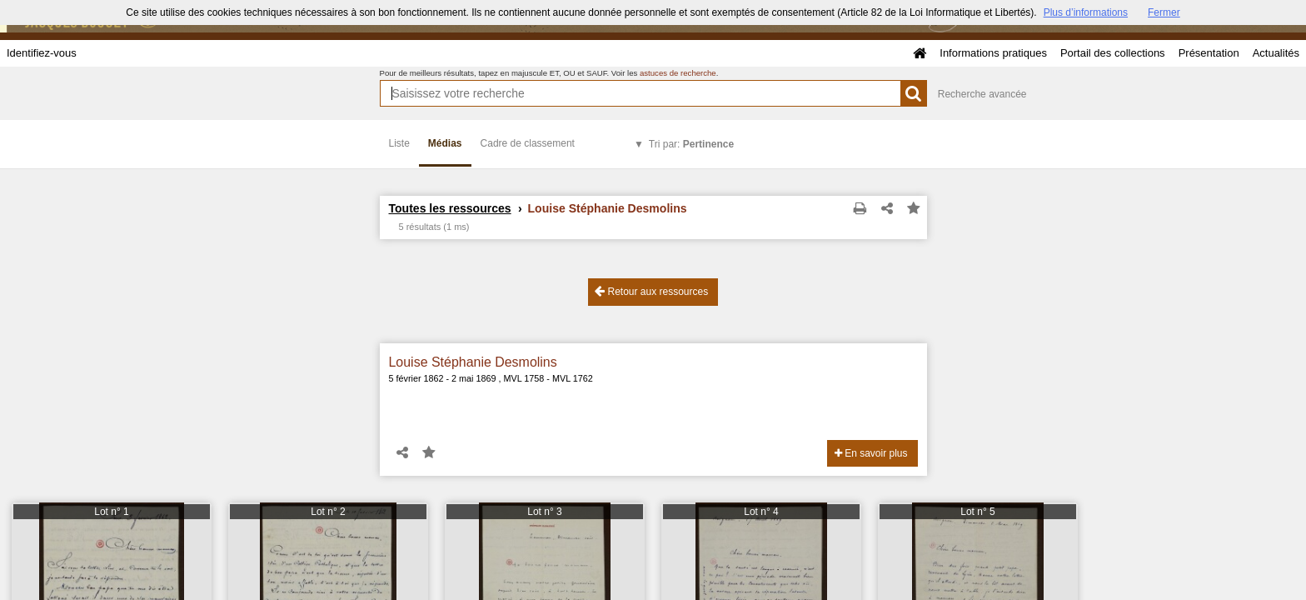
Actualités (1276, 53)
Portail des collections (1112, 53)
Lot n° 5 (977, 512)
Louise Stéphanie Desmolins (473, 362)
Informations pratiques (993, 53)
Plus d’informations (1086, 12)
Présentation (1209, 53)
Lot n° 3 (544, 512)
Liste (399, 143)
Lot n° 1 (111, 512)
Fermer (1164, 12)
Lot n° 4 (761, 512)
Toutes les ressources (450, 208)
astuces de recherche (678, 73)
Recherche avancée (982, 94)
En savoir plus (871, 453)
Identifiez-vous (42, 53)
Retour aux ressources (651, 291)
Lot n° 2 (328, 512)
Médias (445, 143)
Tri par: (691, 144)
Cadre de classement (528, 143)
